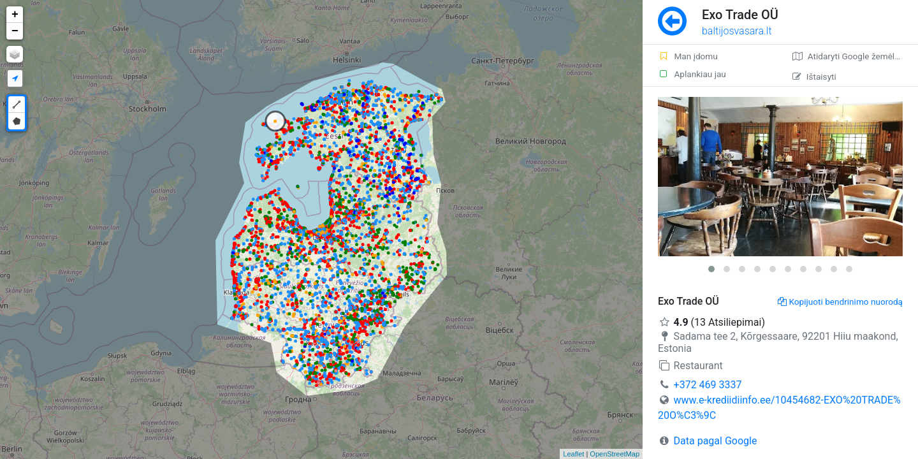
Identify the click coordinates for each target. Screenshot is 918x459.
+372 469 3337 (708, 385)
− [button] (14, 31)
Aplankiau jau (692, 74)
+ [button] (14, 14)
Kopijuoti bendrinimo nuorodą (840, 301)
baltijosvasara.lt (737, 31)
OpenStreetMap (614, 454)
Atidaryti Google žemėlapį (849, 56)
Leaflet (573, 454)
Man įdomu (688, 56)
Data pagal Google (715, 441)
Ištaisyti (814, 76)
